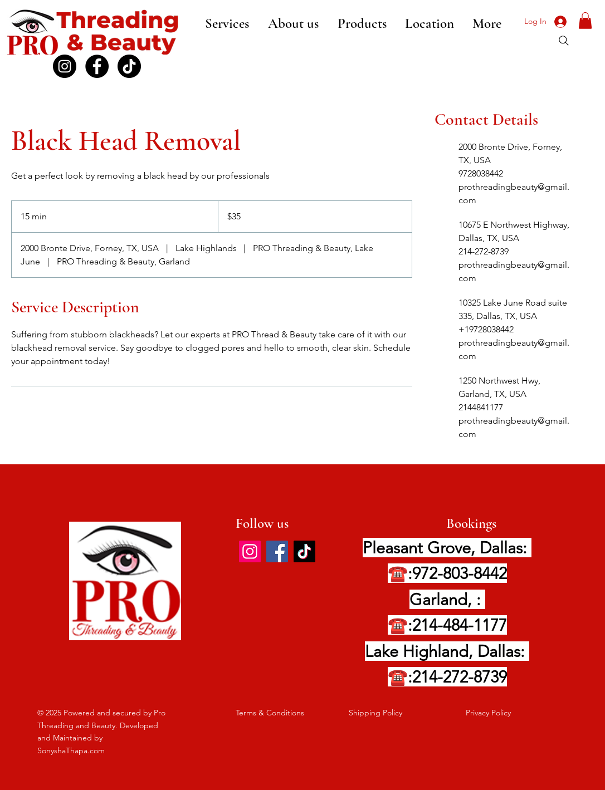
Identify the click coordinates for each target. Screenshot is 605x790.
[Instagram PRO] (64, 66)
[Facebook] (97, 66)
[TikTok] (129, 66)
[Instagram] (250, 551)
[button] (585, 20)
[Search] (563, 40)
